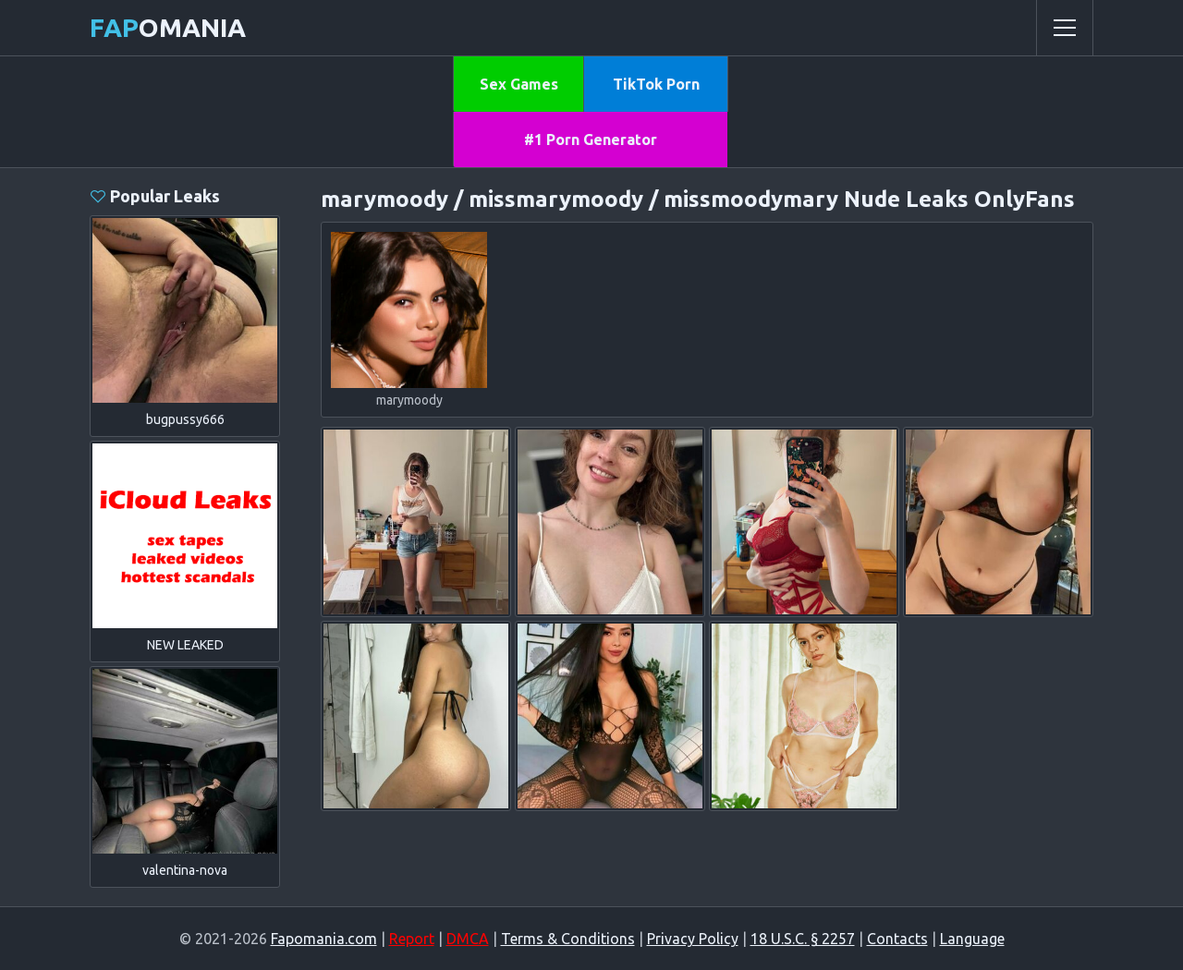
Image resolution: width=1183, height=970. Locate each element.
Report (411, 938)
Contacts (897, 938)
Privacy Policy (692, 938)
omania (168, 27)
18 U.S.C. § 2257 (802, 938)
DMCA (467, 938)
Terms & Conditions (568, 938)
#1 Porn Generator (590, 139)
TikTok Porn (656, 84)
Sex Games (519, 84)
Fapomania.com (324, 938)
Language (972, 938)
